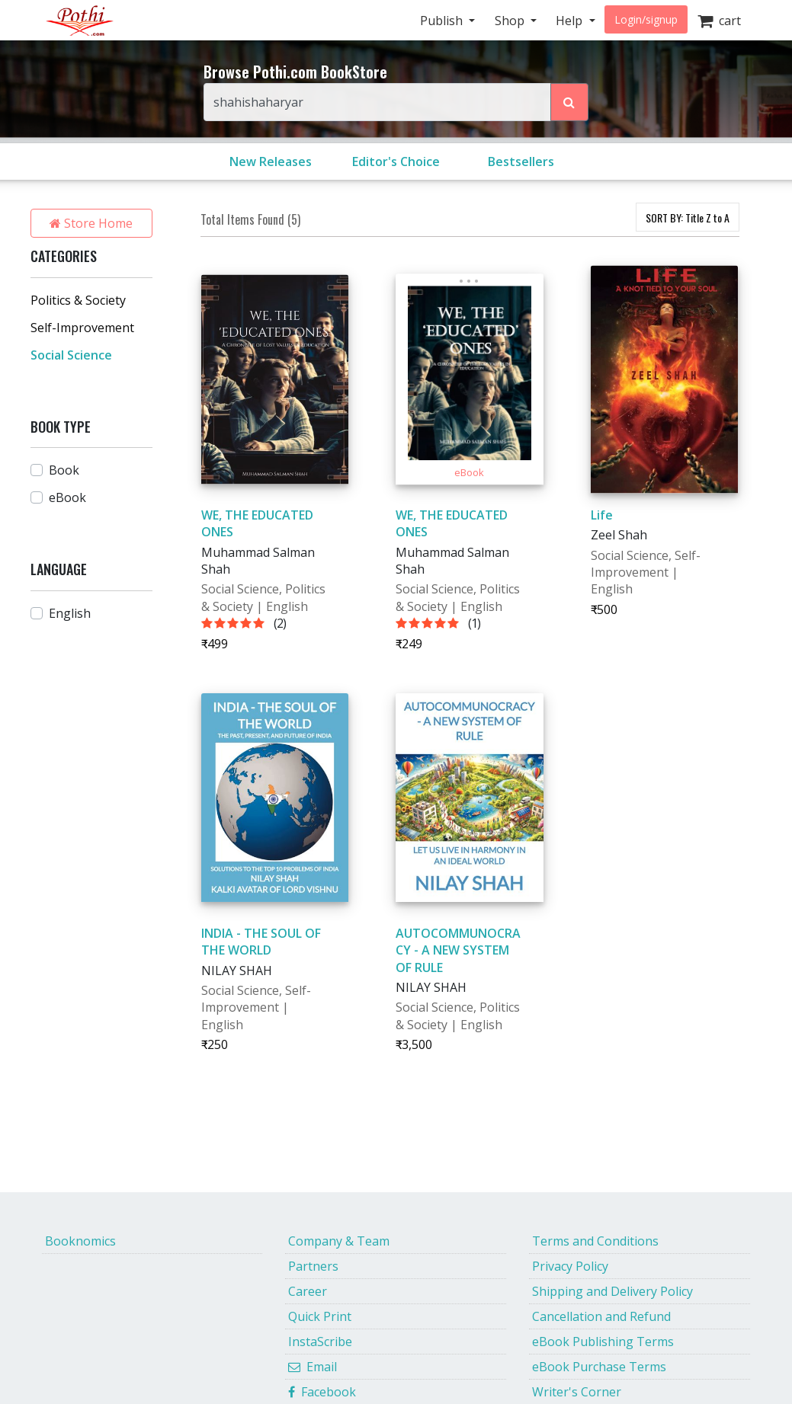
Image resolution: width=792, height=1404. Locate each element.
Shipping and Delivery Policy (612, 1291)
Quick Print (319, 1316)
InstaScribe (320, 1341)
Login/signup (646, 19)
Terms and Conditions (595, 1241)
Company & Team (339, 1241)
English (70, 613)
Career (307, 1291)
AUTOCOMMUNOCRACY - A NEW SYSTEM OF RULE (458, 950)
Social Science (71, 355)
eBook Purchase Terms (599, 1366)
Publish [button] (443, 20)
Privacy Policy (570, 1266)
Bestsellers (521, 161)
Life (602, 515)
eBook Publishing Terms (603, 1341)
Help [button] (570, 20)
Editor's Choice (396, 161)
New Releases (270, 161)
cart (719, 20)
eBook (67, 497)
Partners (313, 1266)
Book (64, 470)
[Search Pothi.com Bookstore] (569, 102)
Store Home (91, 223)
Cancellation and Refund (601, 1316)
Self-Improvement (82, 327)
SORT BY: (687, 217)
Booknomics (80, 1241)
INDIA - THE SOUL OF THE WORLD (261, 941)
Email (312, 1366)
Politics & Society (78, 300)
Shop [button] (511, 20)
